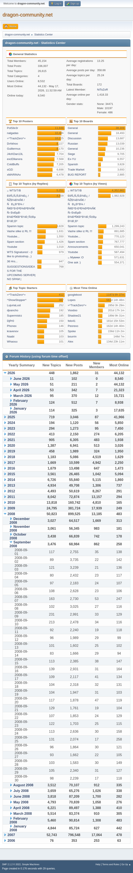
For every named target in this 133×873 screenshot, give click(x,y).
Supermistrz (14, 315)
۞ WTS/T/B (14, 190)
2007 (11, 835)
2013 (11, 485)
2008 (11, 514)
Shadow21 (74, 315)
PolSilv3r (12, 128)
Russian (73, 143)
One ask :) (74, 262)
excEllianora (14, 159)
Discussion (74, 138)
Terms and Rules (110, 864)
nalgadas (12, 133)
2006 (11, 840)
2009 (11, 508)
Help (98, 864)
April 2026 (21, 390)
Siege (71, 154)
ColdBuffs (13, 164)
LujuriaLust (14, 305)
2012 (11, 491)
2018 (11, 457)
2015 (11, 474)
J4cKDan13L (15, 154)
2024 (11, 423)
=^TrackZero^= (16, 138)
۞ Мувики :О (76, 257)
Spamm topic (15, 226)
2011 (11, 497)
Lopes (71, 300)
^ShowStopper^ (17, 300)
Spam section (15, 241)
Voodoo (72, 310)
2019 (11, 451)
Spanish (73, 164)
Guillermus (13, 148)
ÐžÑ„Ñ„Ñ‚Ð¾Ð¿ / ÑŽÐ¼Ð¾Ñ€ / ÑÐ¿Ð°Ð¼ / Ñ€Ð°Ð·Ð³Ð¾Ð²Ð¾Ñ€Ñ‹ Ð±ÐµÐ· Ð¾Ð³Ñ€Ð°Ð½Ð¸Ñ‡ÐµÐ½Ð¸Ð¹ (21, 208)
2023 (11, 428)
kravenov (12, 331)
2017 (11, 462)
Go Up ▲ (126, 864)
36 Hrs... (12, 261)
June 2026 (21, 378)
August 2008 (23, 785)
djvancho (12, 310)
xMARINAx (14, 174)
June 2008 (21, 796)
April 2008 (21, 808)
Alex (70, 341)
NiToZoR (102, 89)
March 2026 (22, 396)
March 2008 (22, 813)
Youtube (12, 246)
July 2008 (20, 791)
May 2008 (20, 802)
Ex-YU (72, 159)
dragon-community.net (28, 15)
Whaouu (12, 341)
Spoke (72, 331)
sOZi (10, 169)
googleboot (75, 294)
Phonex (11, 326)
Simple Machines (30, 864)
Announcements (78, 246)
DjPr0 (10, 320)
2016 (11, 468)
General (73, 128)
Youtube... (13, 236)
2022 (11, 434)
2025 (11, 417)
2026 (11, 373)
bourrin (72, 336)
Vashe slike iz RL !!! (19, 231)
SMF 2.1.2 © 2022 (11, 864)
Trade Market (76, 169)
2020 (11, 445)
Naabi (10, 336)
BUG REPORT (77, 174)
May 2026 (20, 384)
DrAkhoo (12, 143)
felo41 (71, 320)
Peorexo (73, 326)
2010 (11, 502)
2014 (11, 480)
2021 (11, 440)
